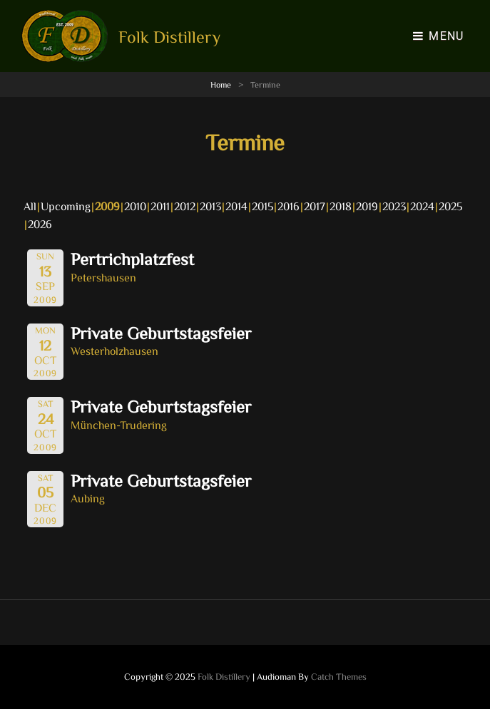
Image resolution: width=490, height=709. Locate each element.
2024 (422, 206)
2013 (210, 206)
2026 (40, 223)
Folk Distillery (169, 36)
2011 (160, 206)
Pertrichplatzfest (132, 258)
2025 (450, 206)
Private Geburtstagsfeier (161, 332)
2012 (184, 206)
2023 (394, 206)
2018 (341, 206)
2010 (135, 206)
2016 (288, 206)
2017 (314, 206)
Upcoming (66, 206)
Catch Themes (339, 676)
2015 (262, 206)
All (30, 206)
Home (220, 84)
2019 (367, 206)
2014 (236, 206)
